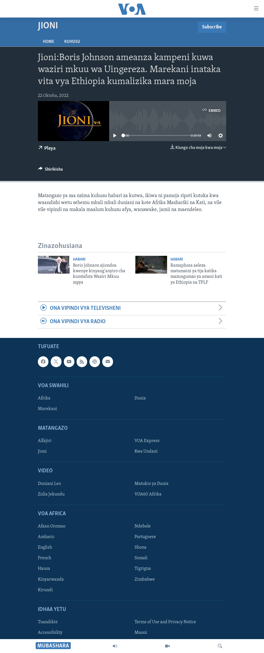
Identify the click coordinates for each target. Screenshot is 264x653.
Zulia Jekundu (51, 494)
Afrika (44, 398)
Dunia (140, 398)
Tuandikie (48, 622)
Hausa (44, 568)
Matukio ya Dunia (151, 484)
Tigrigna (143, 568)
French (44, 558)
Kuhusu (72, 42)
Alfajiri (45, 441)
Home (48, 42)
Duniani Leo (49, 484)
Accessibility (50, 632)
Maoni (141, 632)
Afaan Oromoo (51, 526)
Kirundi (45, 590)
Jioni (42, 451)
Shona (140, 547)
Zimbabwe (145, 579)
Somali (141, 558)
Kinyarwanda (51, 579)
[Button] (50, 170)
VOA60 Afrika (148, 494)
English (45, 547)
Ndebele (143, 526)
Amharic (46, 537)
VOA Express (147, 441)
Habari (79, 259)
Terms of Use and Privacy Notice (165, 622)
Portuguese (145, 537)
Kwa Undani (146, 451)
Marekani (47, 409)
